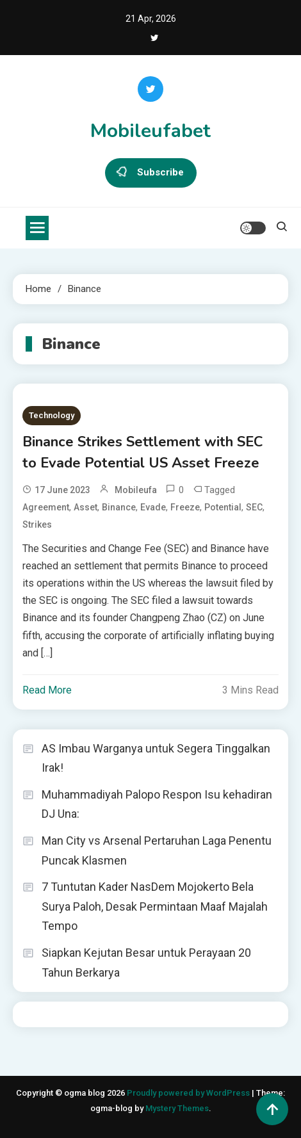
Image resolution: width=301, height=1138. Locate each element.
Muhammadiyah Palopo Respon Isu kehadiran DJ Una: (157, 804)
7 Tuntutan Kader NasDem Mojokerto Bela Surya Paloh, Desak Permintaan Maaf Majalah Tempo (155, 906)
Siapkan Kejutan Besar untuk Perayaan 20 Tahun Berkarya (146, 962)
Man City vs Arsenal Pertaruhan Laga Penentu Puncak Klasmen (157, 850)
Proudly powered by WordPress (189, 1093)
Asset (85, 507)
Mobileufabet (150, 131)
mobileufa (136, 490)
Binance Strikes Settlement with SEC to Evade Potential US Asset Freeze (142, 452)
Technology (51, 415)
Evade (153, 507)
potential (222, 507)
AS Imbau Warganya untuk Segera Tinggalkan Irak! (156, 758)
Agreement (45, 507)
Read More (47, 690)
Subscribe (151, 172)
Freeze (185, 507)
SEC (254, 507)
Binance (119, 507)
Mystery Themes (177, 1108)
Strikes (37, 524)
